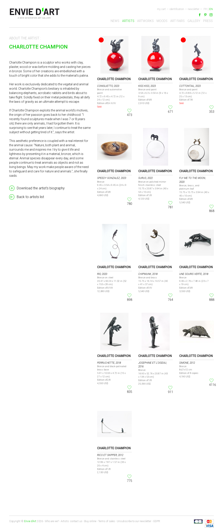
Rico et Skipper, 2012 (110, 455)
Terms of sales (106, 521)
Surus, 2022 (145, 178)
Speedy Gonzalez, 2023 (111, 178)
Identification (176, 9)
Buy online (90, 521)
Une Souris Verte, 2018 (193, 274)
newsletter (193, 9)
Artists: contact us (71, 521)
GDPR (156, 521)
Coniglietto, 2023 (108, 85)
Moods (162, 21)
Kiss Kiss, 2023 (147, 85)
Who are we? (52, 521)
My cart (161, 9)
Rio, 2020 (102, 274)
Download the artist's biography (41, 188)
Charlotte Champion (114, 79)
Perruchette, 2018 (109, 362)
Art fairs (177, 21)
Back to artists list (30, 197)
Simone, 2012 (187, 362)
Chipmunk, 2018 (147, 274)
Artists (128, 21)
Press (208, 21)
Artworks (145, 21)
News (115, 21)
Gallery (194, 21)
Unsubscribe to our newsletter (134, 521)
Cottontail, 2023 (190, 85)
